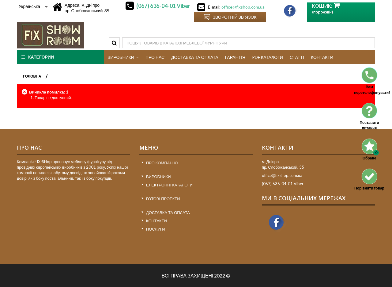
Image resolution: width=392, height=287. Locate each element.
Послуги (155, 229)
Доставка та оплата (168, 212)
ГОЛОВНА (32, 76)
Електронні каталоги (169, 184)
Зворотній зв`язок (235, 17)
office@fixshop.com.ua (243, 7)
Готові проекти (163, 198)
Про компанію (162, 162)
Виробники (158, 176)
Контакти (156, 220)
